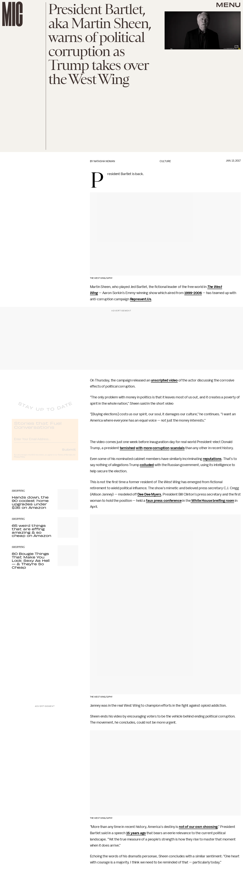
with (139, 448)
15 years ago (136, 833)
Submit (69, 452)
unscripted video (164, 380)
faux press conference (164, 501)
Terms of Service (65, 458)
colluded (147, 465)
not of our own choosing (198, 827)
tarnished (127, 448)
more (148, 448)
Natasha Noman (104, 161)
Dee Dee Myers (149, 494)
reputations (212, 459)
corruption (160, 448)
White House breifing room (212, 501)
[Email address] (45, 442)
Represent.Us (140, 299)
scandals (177, 448)
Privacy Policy (19, 460)
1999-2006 (193, 293)
